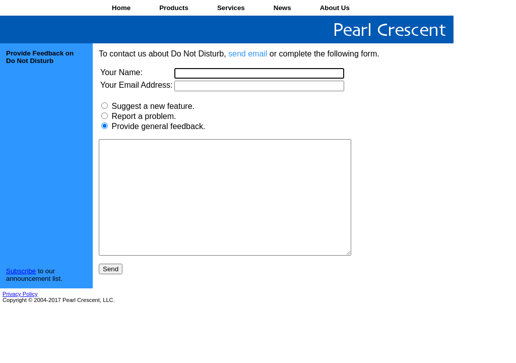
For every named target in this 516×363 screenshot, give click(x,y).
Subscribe (21, 293)
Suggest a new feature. (153, 106)
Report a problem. (143, 116)
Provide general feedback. (158, 126)
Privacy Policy (20, 317)
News (282, 8)
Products (173, 8)
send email (247, 53)
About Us (335, 8)
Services (231, 8)
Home (121, 8)
